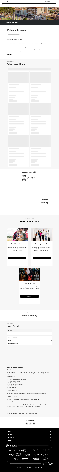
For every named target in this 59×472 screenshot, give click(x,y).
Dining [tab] (30, 340)
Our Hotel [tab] (10, 330)
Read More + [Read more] (9, 54)
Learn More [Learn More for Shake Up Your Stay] (29, 300)
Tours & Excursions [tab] (12, 337)
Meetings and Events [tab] (13, 343)
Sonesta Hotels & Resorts (12, 413)
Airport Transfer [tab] (11, 334)
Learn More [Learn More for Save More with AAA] (17, 261)
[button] (29, 4)
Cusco (22, 413)
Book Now (17, 258)
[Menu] (51, 1)
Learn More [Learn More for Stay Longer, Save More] (41, 261)
